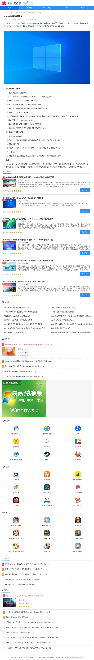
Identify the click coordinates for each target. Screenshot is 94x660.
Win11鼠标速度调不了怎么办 (60, 328)
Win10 (14, 23)
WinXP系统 (85, 8)
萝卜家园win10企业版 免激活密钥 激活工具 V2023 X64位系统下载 (28, 240)
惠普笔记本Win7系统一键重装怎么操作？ (18, 320)
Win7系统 (66, 8)
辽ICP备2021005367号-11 (19, 657)
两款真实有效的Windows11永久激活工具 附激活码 (21, 579)
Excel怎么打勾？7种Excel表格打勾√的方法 (18, 584)
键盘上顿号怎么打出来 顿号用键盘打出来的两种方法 (22, 569)
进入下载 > (85, 190)
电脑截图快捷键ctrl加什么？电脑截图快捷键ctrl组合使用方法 (24, 574)
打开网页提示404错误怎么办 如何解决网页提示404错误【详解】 (26, 564)
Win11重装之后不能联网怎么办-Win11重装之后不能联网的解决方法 (27, 324)
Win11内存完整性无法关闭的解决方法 (17, 308)
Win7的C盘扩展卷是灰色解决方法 (62, 312)
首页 (9, 8)
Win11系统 (28, 8)
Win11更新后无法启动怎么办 (13, 332)
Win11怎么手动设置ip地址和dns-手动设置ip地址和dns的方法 (24, 328)
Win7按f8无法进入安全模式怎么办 (62, 320)
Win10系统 (47, 8)
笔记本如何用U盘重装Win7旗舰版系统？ (18, 316)
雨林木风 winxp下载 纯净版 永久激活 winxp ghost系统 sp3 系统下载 (28, 177)
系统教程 (19, 12)
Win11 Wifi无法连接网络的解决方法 (62, 308)
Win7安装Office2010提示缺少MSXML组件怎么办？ (21, 312)
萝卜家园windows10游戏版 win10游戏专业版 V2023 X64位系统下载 (28, 261)
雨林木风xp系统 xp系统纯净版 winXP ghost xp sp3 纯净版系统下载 (28, 219)
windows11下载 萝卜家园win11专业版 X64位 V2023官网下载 (25, 281)
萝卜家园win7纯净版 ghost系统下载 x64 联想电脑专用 (23, 198)
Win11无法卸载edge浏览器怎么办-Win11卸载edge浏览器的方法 (72, 332)
